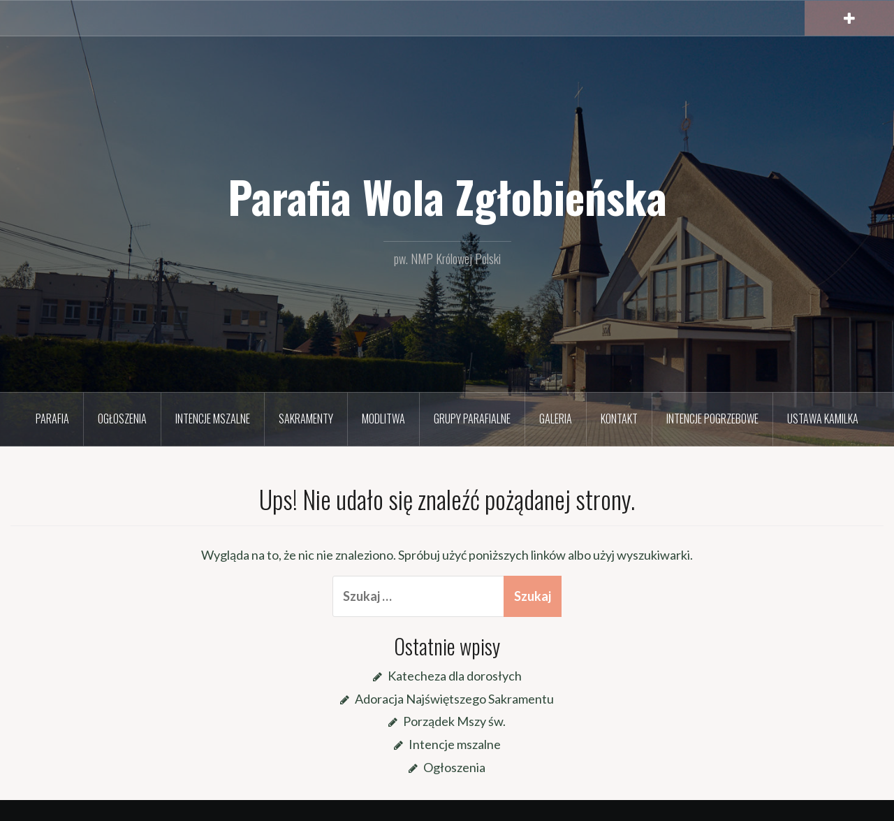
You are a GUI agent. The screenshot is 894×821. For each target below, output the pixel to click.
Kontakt (619, 418)
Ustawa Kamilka (822, 418)
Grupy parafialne (472, 418)
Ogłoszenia (122, 418)
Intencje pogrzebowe (712, 418)
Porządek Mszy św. (454, 721)
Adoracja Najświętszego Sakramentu (454, 698)
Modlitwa (383, 418)
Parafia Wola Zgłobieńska (447, 196)
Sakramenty (306, 418)
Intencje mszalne (212, 418)
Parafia (52, 418)
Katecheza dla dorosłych (455, 675)
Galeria (555, 418)
